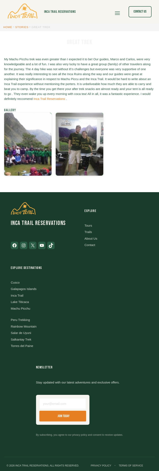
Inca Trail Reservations (60, 12)
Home (7, 27)
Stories (22, 27)
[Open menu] (117, 11)
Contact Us (140, 11)
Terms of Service (131, 465)
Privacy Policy (101, 465)
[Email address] (62, 403)
